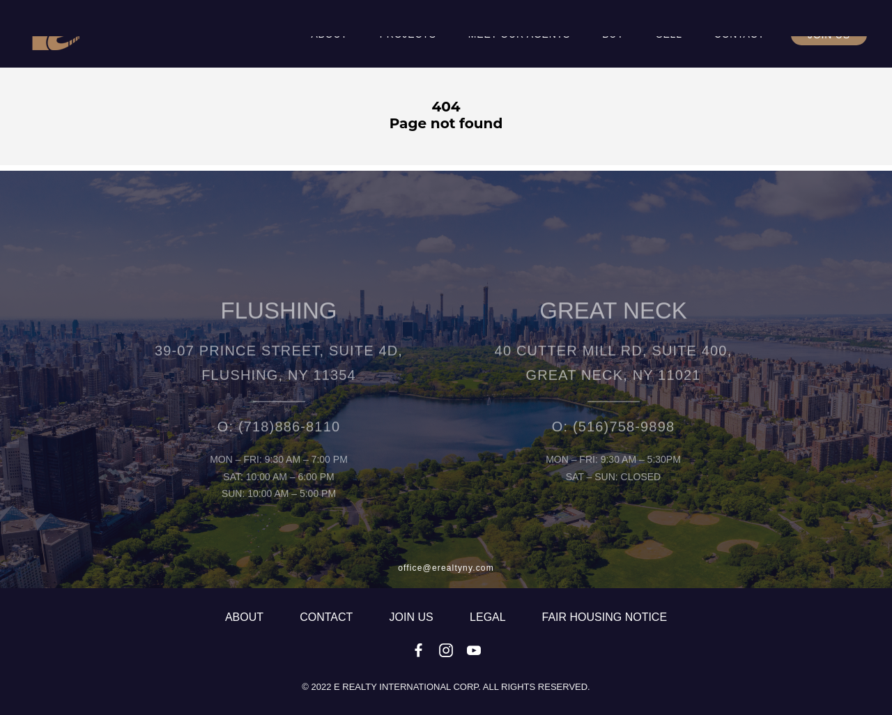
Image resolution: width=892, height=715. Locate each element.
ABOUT (245, 617)
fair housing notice (605, 617)
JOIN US (413, 617)
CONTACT (327, 617)
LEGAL (489, 617)
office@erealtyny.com (446, 568)
